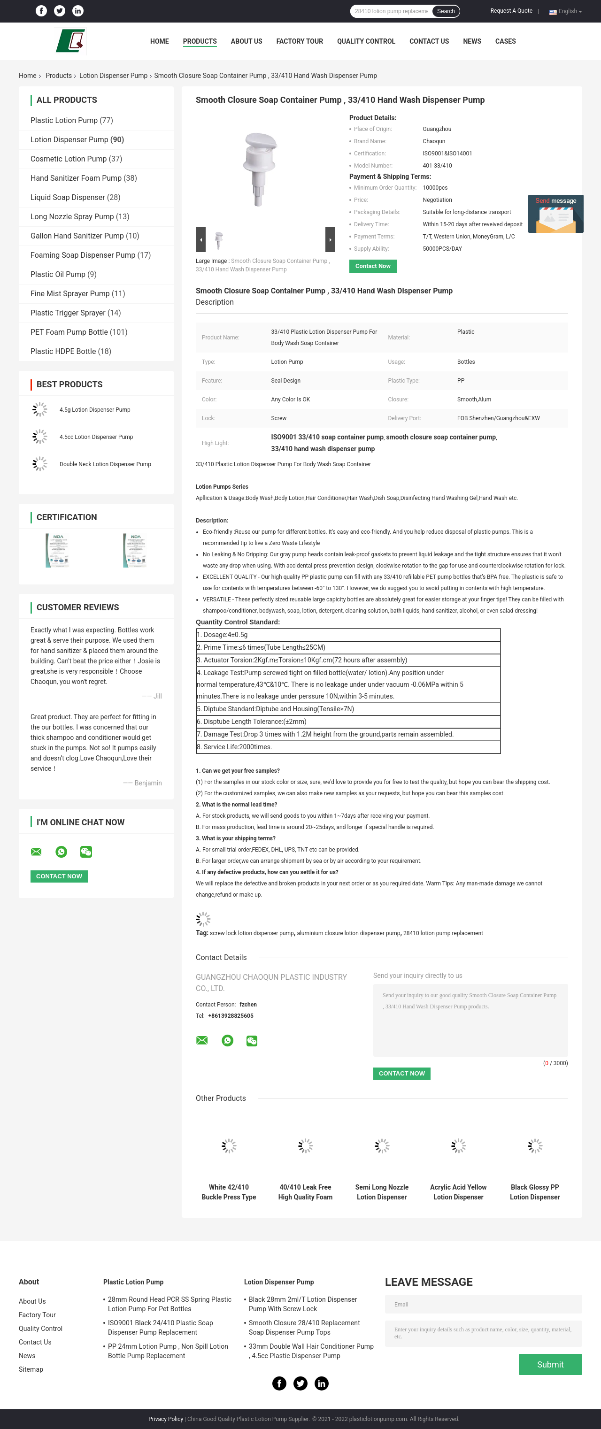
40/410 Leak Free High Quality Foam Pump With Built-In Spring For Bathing (305, 1192)
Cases (505, 41)
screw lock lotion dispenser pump (252, 933)
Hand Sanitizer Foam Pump (76, 178)
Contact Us (429, 41)
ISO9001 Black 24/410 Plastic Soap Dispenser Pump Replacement (160, 1327)
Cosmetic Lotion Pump (69, 158)
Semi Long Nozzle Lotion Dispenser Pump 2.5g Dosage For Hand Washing (382, 1192)
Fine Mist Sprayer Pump (70, 293)
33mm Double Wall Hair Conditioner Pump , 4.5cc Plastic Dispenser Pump (311, 1351)
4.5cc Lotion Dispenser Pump (96, 437)
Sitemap (31, 1369)
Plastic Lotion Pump (64, 120)
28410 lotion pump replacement (443, 933)
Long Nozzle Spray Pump (72, 216)
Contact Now (373, 265)
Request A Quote (511, 11)
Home (159, 41)
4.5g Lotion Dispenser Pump (95, 410)
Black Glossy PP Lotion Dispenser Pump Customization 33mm (535, 1192)
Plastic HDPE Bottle (63, 351)
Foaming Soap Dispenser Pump (83, 255)
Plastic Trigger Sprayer (68, 312)
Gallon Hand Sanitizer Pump (77, 235)
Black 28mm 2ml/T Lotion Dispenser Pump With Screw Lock (303, 1304)
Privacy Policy (165, 1419)
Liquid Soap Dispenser (68, 197)
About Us (246, 41)
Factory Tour (300, 41)
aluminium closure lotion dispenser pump (348, 933)
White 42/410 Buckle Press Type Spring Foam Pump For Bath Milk (228, 1192)
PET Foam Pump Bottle (69, 332)
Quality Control (366, 41)
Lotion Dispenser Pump (113, 75)
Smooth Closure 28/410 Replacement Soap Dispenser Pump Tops (304, 1327)
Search (446, 11)
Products (200, 41)
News (472, 41)
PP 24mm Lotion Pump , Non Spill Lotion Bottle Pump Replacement (168, 1351)
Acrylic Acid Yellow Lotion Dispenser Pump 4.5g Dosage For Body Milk (458, 1192)
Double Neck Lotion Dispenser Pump (105, 464)
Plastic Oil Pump (58, 274)
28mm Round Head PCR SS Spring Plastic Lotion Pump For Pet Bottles (169, 1304)
